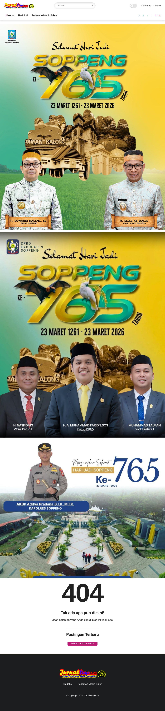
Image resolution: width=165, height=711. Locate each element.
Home (10, 15)
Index (157, 5)
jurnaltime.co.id (92, 695)
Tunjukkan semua (82, 643)
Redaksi (23, 15)
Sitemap (146, 5)
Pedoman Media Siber (44, 15)
